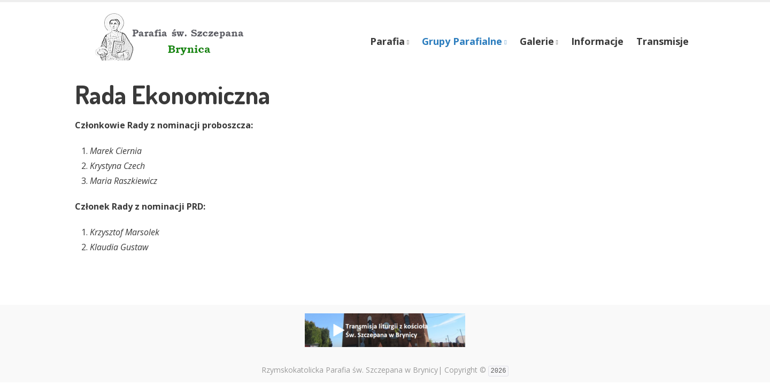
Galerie (537, 41)
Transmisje (662, 41)
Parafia (387, 41)
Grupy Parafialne (462, 41)
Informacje (597, 41)
